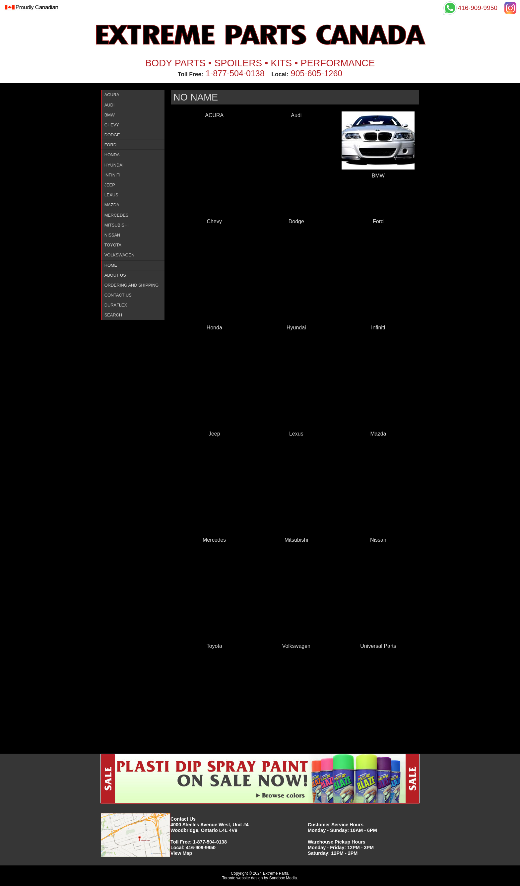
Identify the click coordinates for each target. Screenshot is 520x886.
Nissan (112, 235)
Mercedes (116, 215)
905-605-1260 (316, 73)
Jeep (109, 184)
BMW (109, 114)
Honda (112, 154)
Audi (109, 104)
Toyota (112, 244)
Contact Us (118, 295)
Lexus (111, 194)
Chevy (111, 124)
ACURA (111, 94)
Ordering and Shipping (131, 285)
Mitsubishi (116, 225)
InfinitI (112, 174)
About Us (115, 275)
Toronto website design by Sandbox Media (259, 878)
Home (110, 265)
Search (113, 314)
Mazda (111, 204)
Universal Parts (378, 646)
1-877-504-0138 (235, 73)
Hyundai (114, 165)
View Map (181, 853)
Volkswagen (119, 254)
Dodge (112, 134)
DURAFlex (115, 305)
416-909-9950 (201, 847)
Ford (110, 144)
